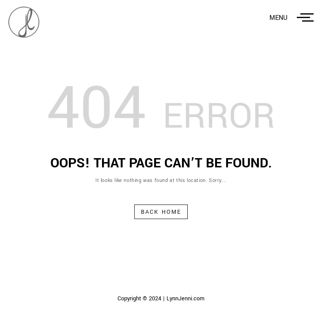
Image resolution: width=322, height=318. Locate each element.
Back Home (161, 212)
